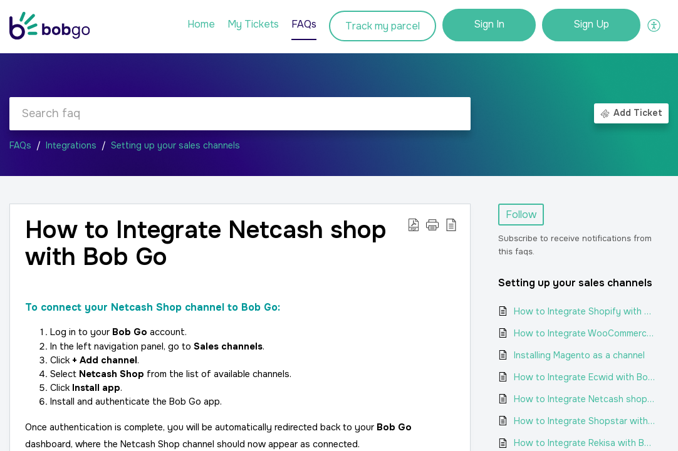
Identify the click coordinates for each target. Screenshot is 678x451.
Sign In (489, 24)
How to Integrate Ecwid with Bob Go (585, 377)
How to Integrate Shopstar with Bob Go (585, 421)
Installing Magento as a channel (579, 355)
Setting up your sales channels (175, 145)
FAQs (20, 145)
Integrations (71, 145)
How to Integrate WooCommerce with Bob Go (585, 333)
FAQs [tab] (303, 24)
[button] (654, 25)
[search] (240, 113)
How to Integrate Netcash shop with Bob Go (585, 399)
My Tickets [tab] (253, 24)
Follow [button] (521, 214)
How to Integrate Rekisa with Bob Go (585, 442)
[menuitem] (489, 25)
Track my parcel (382, 26)
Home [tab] (201, 24)
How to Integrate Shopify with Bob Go (585, 311)
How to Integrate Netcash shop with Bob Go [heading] (206, 244)
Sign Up (591, 24)
